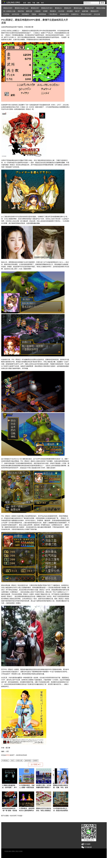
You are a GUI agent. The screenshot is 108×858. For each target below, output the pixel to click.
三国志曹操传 (52, 14)
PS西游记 (5, 760)
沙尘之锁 (97, 14)
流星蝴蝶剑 (25, 14)
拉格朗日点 (75, 14)
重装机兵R (67, 8)
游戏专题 (28, 760)
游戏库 (35, 760)
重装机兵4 (58, 8)
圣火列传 (61, 11)
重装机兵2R (35, 8)
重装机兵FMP (89, 8)
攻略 (37, 2)
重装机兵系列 (7, 8)
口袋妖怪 (37, 11)
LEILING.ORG (10, 851)
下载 (33, 2)
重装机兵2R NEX (47, 8)
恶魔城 (34, 14)
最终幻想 (29, 11)
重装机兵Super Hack (21, 8)
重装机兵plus (78, 8)
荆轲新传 (53, 11)
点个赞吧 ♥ (35, 764)
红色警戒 (6, 14)
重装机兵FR (95, 11)
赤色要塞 (70, 11)
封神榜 (45, 11)
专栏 (42, 2)
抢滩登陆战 (42, 14)
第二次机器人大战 (9, 11)
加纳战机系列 (64, 14)
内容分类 (19, 760)
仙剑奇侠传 (15, 14)
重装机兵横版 (100, 8)
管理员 (8, 755)
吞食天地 (21, 11)
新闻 (29, 2)
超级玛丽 (85, 11)
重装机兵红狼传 (86, 14)
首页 (24, 2)
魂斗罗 (77, 11)
